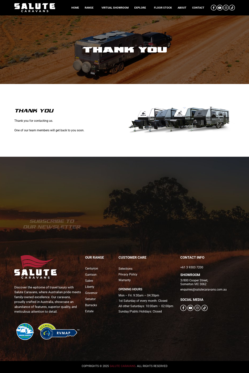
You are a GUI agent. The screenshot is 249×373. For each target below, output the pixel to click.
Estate (89, 311)
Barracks (91, 305)
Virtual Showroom (115, 7)
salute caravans (122, 361)
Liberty (89, 287)
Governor (91, 293)
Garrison (91, 274)
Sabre (89, 281)
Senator (90, 299)
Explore (140, 7)
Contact (198, 7)
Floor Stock (163, 7)
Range (89, 7)
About (182, 7)
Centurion (91, 268)
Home (75, 7)
